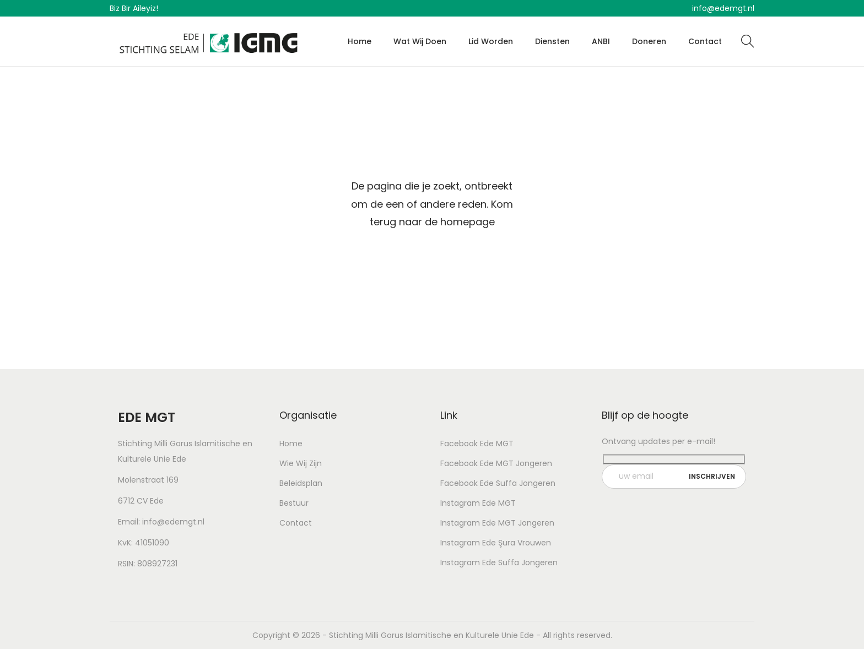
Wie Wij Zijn (300, 463)
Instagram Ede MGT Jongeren (497, 522)
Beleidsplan (300, 483)
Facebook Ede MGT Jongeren (496, 463)
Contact (295, 522)
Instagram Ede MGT (478, 503)
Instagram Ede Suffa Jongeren (499, 562)
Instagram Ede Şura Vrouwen (495, 542)
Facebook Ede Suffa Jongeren (497, 483)
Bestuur (294, 503)
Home (291, 443)
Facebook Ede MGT (477, 443)
